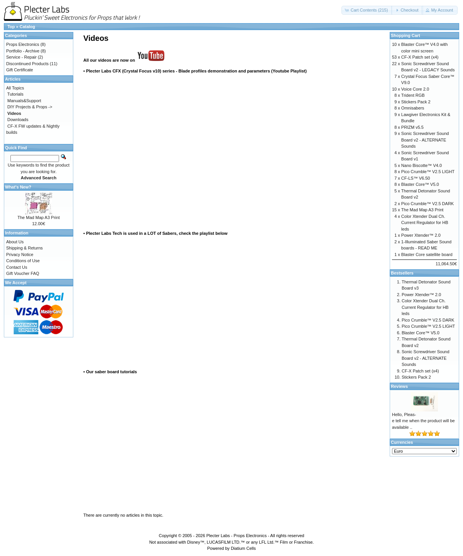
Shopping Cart (405, 35)
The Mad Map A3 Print (38, 217)
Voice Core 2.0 (415, 89)
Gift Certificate (19, 69)
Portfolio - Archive (22, 51)
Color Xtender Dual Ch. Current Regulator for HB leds (424, 222)
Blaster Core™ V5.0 (420, 184)
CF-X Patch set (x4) (420, 57)
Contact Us (16, 267)
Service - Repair (21, 57)
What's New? (18, 187)
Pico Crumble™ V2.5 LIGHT (428, 171)
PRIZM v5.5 (412, 127)
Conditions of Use (23, 260)
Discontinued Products (27, 63)
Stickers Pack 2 (416, 101)
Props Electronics (22, 44)
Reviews (399, 386)
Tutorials (15, 94)
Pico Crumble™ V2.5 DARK (427, 203)
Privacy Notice (19, 254)
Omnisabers (412, 108)
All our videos (97, 60)
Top (11, 26)
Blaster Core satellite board (427, 254)
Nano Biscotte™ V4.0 (421, 165)
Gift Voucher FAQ (22, 273)
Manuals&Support (24, 100)
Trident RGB (413, 95)
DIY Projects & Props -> (29, 106)
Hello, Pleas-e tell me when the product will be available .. (423, 421)
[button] (367, 10)
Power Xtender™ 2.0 (421, 235)
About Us (15, 241)
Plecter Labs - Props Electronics (236, 535)
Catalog (27, 26)
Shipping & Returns (24, 248)
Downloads (17, 119)
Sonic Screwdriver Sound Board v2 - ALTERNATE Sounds (425, 139)
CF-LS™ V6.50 (415, 178)
